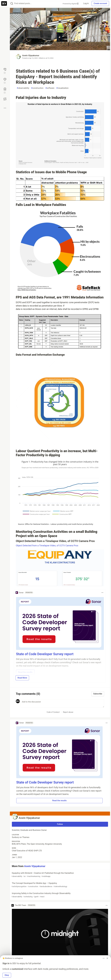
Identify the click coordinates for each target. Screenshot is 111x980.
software (49, 88)
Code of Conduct (53, 712)
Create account (100, 3)
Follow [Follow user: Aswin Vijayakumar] (60, 824)
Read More (22, 678)
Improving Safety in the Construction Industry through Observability (59, 895)
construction (37, 88)
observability (23, 88)
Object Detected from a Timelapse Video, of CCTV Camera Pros (47, 545)
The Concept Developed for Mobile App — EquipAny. (59, 885)
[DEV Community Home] (4, 3)
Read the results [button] (59, 800)
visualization (62, 88)
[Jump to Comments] (5, 81)
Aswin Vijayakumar (30, 55)
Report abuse (68, 712)
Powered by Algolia (71, 4)
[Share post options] (4, 108)
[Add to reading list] (5, 90)
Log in (86, 3)
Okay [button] (7, 975)
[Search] (11, 3)
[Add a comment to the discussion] (62, 703)
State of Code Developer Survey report (45, 782)
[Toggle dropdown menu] (102, 593)
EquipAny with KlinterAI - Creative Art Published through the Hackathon (59, 875)
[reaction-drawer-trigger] (5, 71)
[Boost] (5, 99)
